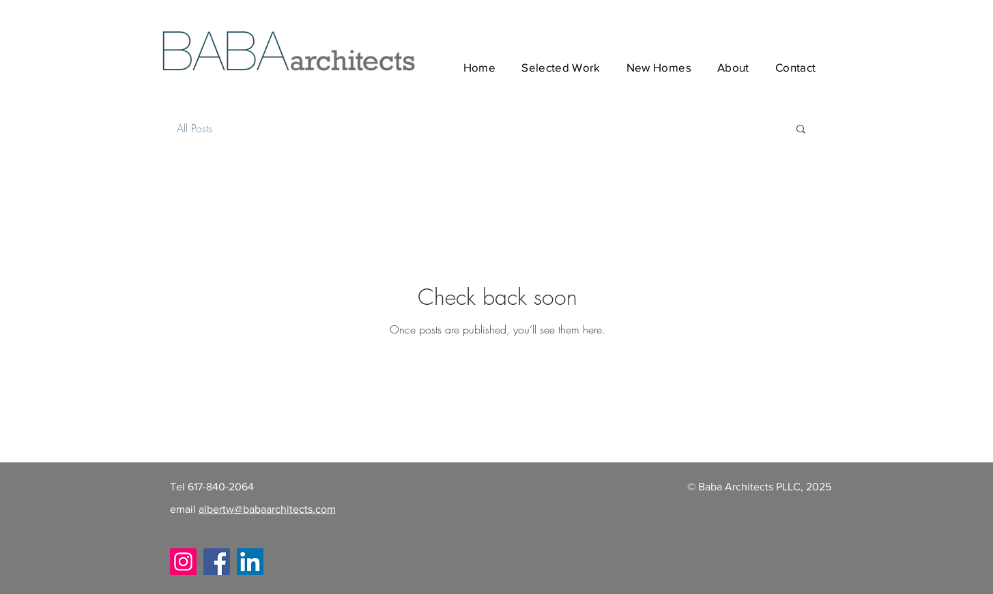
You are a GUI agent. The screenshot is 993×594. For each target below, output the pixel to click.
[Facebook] (216, 561)
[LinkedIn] (250, 561)
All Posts (194, 128)
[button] (800, 130)
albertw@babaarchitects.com (267, 509)
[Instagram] (183, 561)
